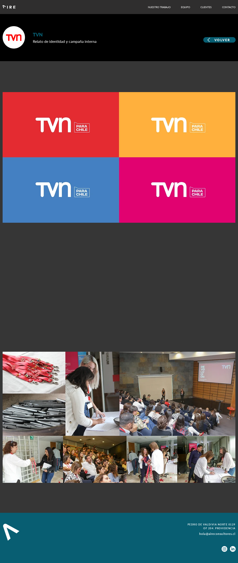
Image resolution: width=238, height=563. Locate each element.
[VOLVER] (219, 40)
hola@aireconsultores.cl (217, 534)
